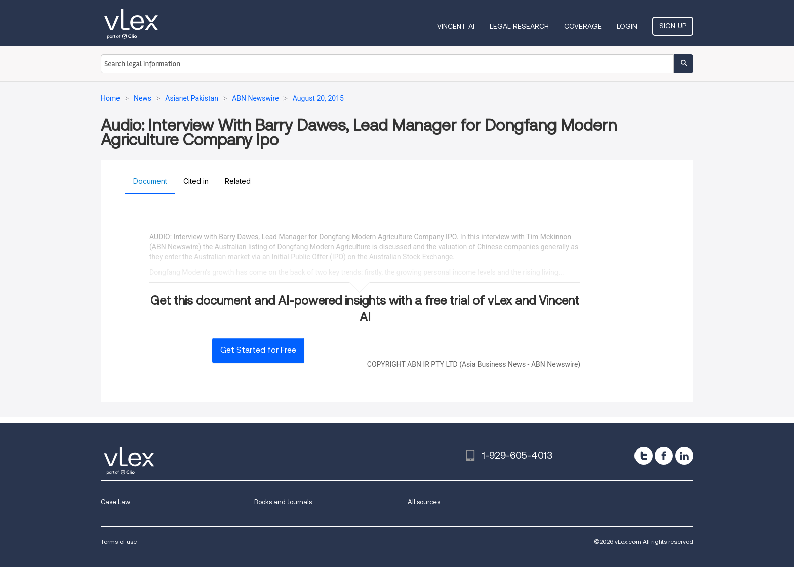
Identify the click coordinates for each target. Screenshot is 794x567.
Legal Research (519, 26)
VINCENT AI (455, 26)
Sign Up (672, 26)
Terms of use (119, 541)
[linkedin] (684, 456)
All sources (424, 502)
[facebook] (664, 456)
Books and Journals (283, 502)
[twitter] (643, 456)
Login (627, 26)
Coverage (583, 26)
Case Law (115, 502)
